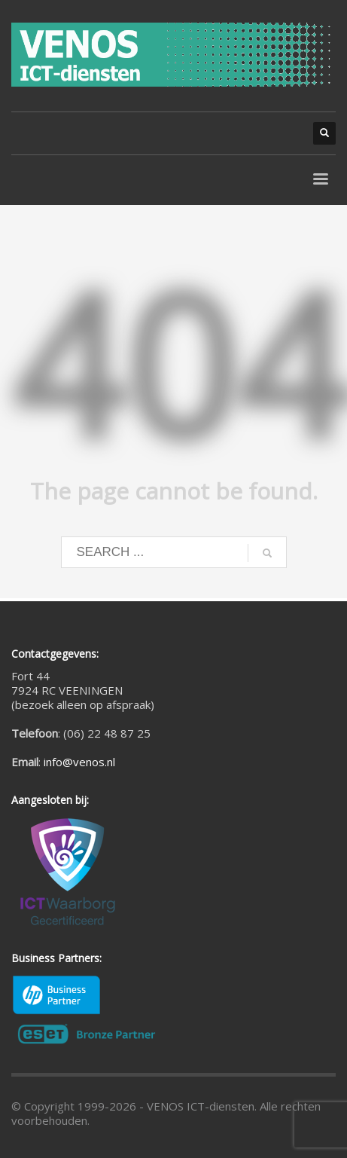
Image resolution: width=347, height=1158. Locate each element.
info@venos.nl (79, 761)
